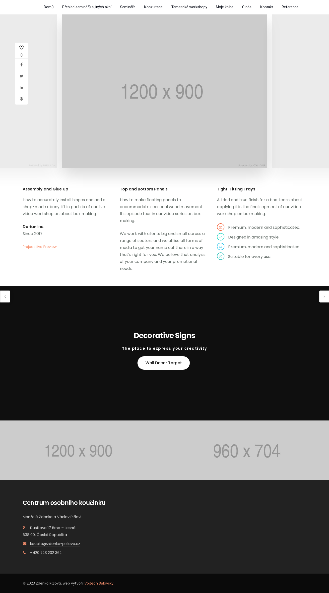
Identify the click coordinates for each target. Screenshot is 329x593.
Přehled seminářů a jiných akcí (86, 7)
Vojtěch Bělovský (99, 583)
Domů (49, 7)
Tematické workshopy (189, 7)
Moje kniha (224, 7)
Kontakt (266, 7)
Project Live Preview (40, 246)
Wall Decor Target (163, 363)
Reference (290, 7)
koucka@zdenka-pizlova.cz (55, 543)
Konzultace (153, 7)
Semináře (127, 7)
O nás (247, 7)
